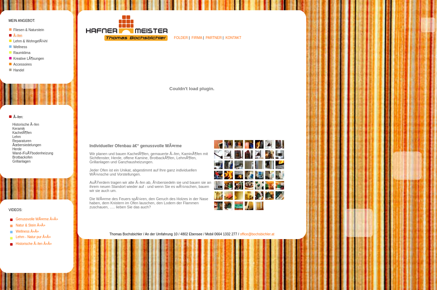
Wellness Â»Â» (27, 231)
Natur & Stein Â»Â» (30, 225)
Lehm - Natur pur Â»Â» (33, 237)
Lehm (16, 137)
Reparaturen (21, 141)
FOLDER (181, 38)
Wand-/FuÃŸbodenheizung (32, 153)
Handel (18, 70)
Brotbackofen (22, 157)
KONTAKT (233, 38)
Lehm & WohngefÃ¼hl (30, 41)
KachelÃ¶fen (22, 133)
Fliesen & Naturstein (28, 30)
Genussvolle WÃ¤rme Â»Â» (37, 219)
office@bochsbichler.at (257, 234)
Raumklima (21, 53)
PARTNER (214, 38)
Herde (17, 149)
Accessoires (22, 64)
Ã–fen (17, 36)
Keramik (18, 128)
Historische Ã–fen (25, 124)
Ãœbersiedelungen (26, 145)
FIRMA (197, 38)
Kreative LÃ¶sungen (28, 58)
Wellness (20, 47)
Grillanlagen (21, 161)
